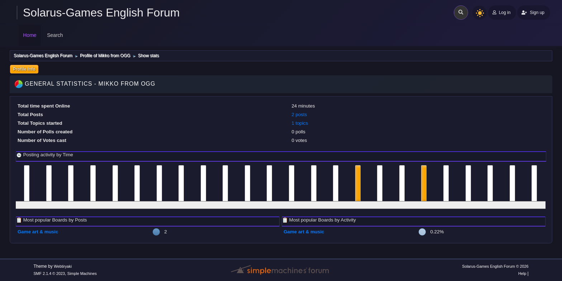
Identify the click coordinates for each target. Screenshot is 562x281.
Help (522, 273)
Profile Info (24, 69)
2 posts (299, 114)
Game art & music (38, 231)
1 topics (299, 123)
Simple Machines (82, 273)
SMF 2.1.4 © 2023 (49, 273)
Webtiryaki (63, 266)
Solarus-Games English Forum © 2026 (495, 266)
